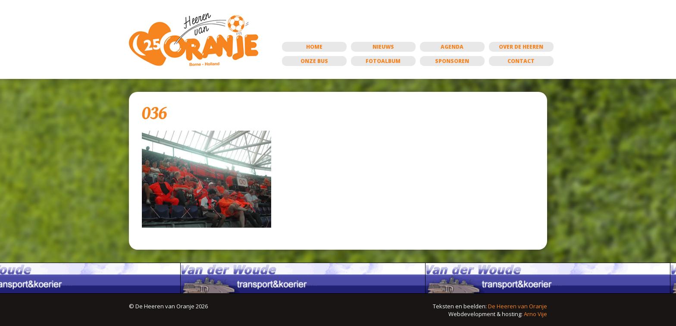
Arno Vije (535, 314)
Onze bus (314, 61)
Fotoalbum (383, 61)
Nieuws (383, 46)
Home (314, 46)
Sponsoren (452, 61)
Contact (521, 61)
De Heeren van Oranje (517, 306)
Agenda (452, 46)
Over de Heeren (521, 46)
